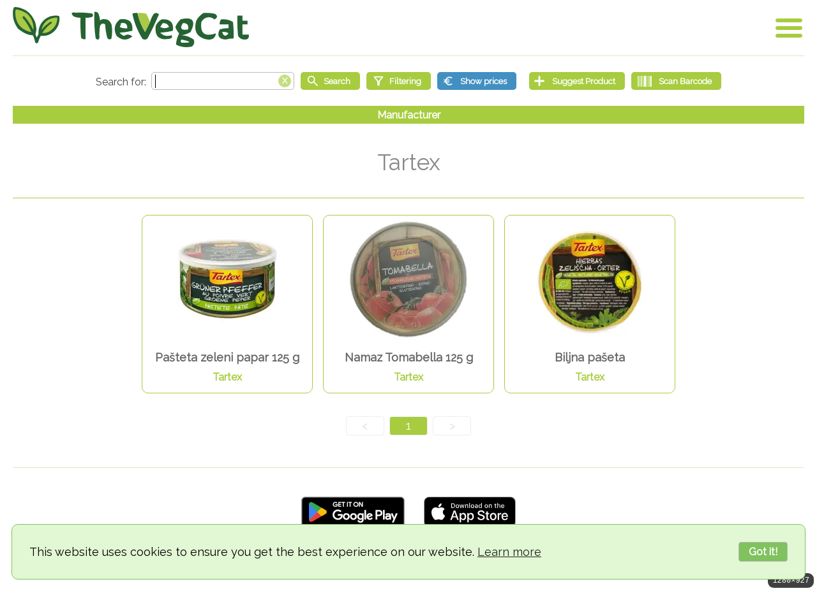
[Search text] (222, 81)
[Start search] (330, 81)
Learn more (509, 551)
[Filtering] (398, 81)
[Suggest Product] (577, 81)
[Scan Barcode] (676, 81)
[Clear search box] (284, 79)
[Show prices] (476, 81)
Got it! (763, 552)
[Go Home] (131, 27)
